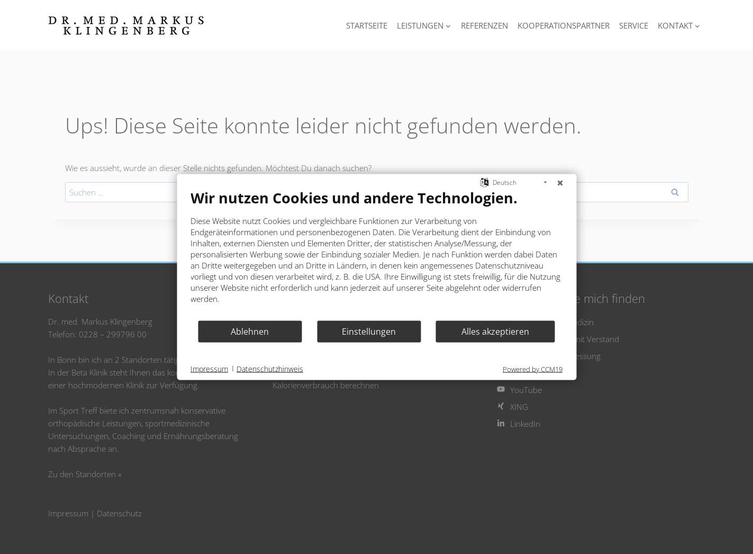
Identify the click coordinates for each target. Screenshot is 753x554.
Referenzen (484, 25)
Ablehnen (250, 331)
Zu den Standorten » (85, 474)
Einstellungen (369, 331)
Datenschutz (119, 513)
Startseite (366, 25)
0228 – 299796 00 (113, 334)
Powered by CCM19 (533, 369)
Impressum (68, 513)
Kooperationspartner (564, 25)
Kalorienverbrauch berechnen (326, 385)
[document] (376, 254)
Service (633, 25)
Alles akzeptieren (495, 331)
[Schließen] (560, 183)
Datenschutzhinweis (270, 368)
